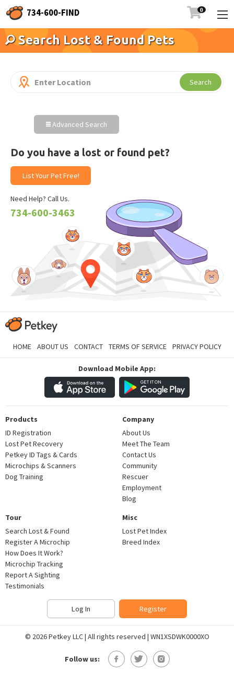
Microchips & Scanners (40, 465)
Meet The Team (146, 443)
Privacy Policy (196, 346)
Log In (81, 608)
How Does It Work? (34, 553)
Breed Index (141, 542)
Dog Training (24, 476)
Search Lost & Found (37, 531)
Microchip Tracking (34, 564)
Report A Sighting (32, 575)
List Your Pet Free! (50, 175)
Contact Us (139, 454)
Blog (129, 498)
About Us (52, 346)
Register (153, 608)
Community (139, 465)
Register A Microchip (37, 542)
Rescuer (135, 476)
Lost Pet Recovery (34, 443)
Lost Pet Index (144, 531)
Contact (88, 346)
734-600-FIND (53, 12)
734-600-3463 (42, 212)
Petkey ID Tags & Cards (41, 454)
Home (22, 346)
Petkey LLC (66, 636)
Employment (141, 487)
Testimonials (24, 586)
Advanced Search (76, 124)
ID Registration (28, 432)
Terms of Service (138, 346)
